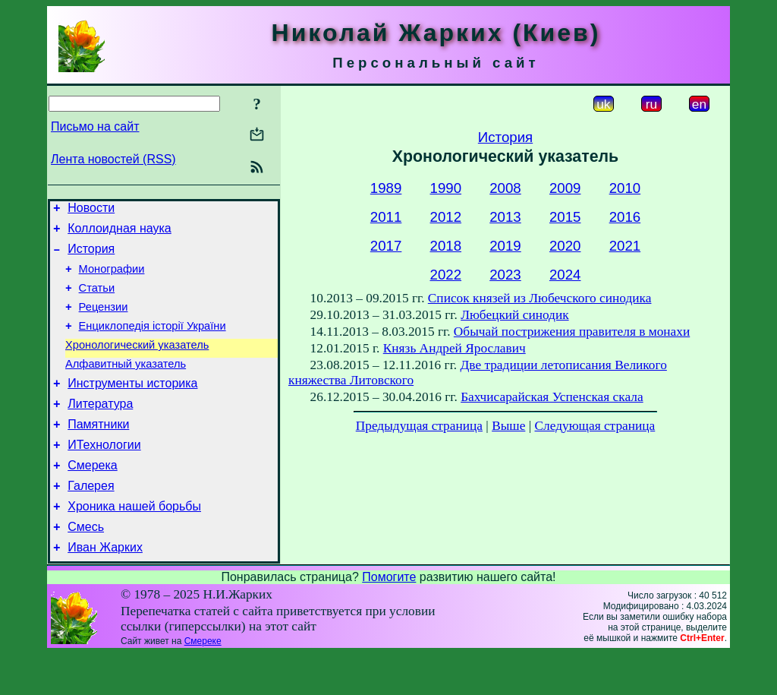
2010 (625, 188)
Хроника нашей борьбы (134, 542)
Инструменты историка (132, 406)
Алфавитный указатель (125, 384)
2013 (505, 217)
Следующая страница (595, 426)
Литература (100, 428)
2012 (446, 217)
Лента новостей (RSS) (113, 159)
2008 (505, 188)
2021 (625, 246)
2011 (386, 217)
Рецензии (103, 320)
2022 (446, 275)
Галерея (91, 519)
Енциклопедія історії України (152, 342)
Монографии (112, 278)
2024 (565, 275)
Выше (508, 426)
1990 (446, 188)
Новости (91, 210)
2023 (505, 275)
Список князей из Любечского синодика (540, 298)
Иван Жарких (105, 588)
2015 (565, 217)
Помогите (389, 617)
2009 (565, 188)
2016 (625, 217)
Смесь (86, 565)
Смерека (93, 497)
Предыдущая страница (419, 426)
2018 (446, 246)
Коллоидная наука (119, 232)
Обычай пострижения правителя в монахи (572, 331)
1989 (386, 188)
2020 (565, 246)
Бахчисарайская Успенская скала (552, 397)
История (91, 255)
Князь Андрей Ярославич (454, 348)
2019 (505, 246)
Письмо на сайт (95, 126)
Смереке (203, 682)
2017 (386, 246)
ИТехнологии (104, 474)
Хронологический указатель (137, 363)
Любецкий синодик (514, 315)
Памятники (98, 451)
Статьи (97, 299)
